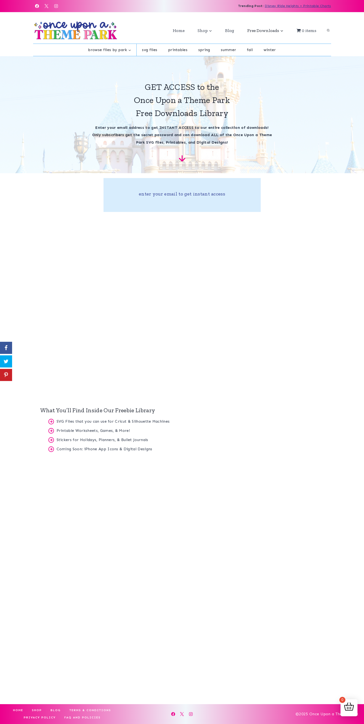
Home (179, 30)
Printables (177, 49)
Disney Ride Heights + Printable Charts (298, 6)
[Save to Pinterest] (6, 375)
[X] (46, 6)
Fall (250, 49)
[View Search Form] (328, 30)
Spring (204, 49)
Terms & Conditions (90, 710)
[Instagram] (56, 6)
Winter (270, 49)
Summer (228, 49)
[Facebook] (37, 6)
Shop (37, 710)
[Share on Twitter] (6, 361)
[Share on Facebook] (6, 348)
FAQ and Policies (82, 717)
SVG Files (149, 49)
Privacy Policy (40, 717)
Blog (229, 30)
